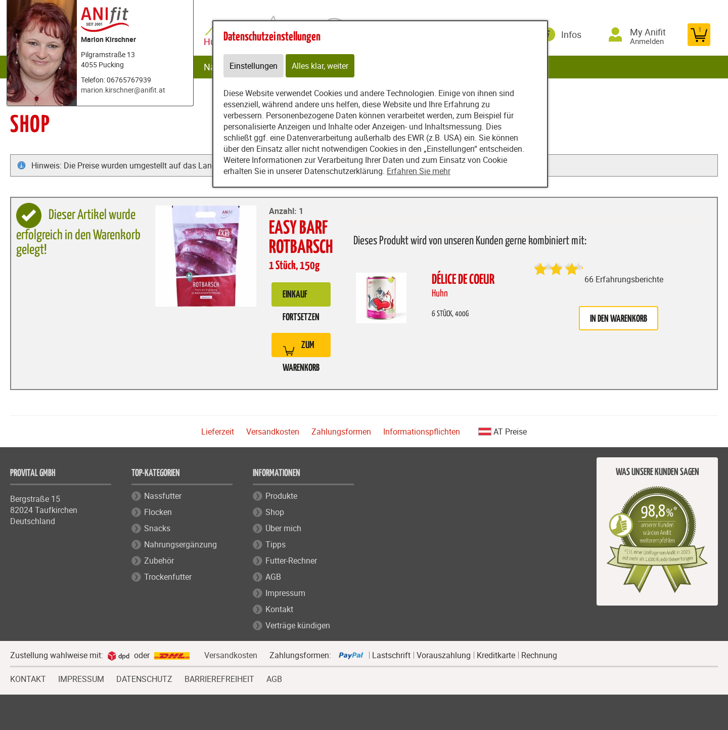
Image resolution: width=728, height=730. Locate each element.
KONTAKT (28, 677)
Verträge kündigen (297, 625)
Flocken (158, 512)
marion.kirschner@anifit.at (123, 90)
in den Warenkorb (618, 319)
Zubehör (159, 560)
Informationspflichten (421, 431)
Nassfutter (162, 495)
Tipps (275, 544)
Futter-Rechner (291, 560)
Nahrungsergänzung (180, 544)
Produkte (281, 495)
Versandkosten (272, 431)
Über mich (283, 528)
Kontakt (279, 609)
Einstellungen (254, 65)
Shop (274, 512)
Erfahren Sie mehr (418, 171)
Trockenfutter (168, 576)
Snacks (157, 528)
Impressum (285, 592)
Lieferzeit (217, 431)
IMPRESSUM (81, 677)
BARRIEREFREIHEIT (219, 677)
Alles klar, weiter (320, 65)
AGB (273, 576)
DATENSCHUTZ (144, 677)
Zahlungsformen (341, 431)
